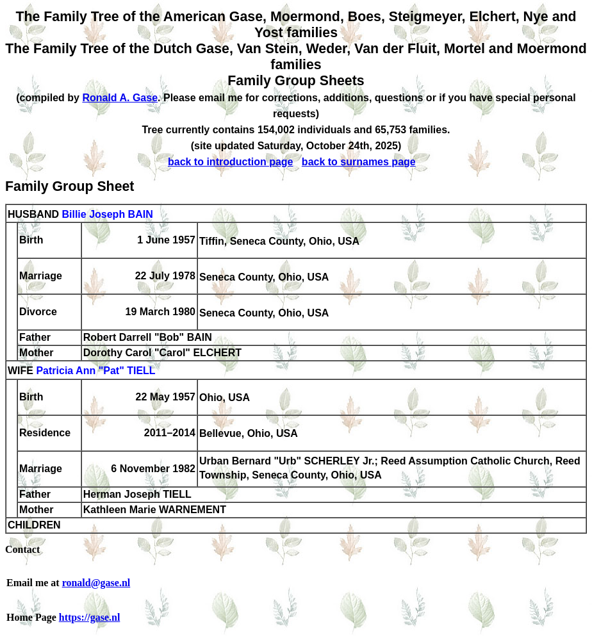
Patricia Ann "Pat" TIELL (95, 371)
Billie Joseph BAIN (107, 214)
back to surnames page (359, 161)
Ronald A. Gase (120, 97)
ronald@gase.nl (96, 582)
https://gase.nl (89, 617)
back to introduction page (230, 161)
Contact (22, 549)
